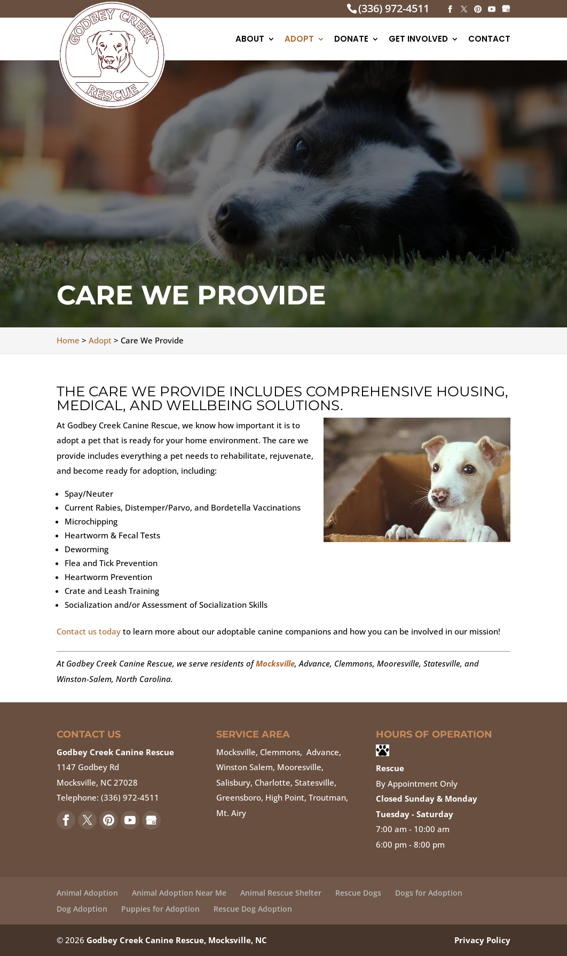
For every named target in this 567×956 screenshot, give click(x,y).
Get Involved (418, 39)
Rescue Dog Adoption (253, 909)
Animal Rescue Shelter (280, 893)
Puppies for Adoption (160, 909)
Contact (489, 39)
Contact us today (89, 631)
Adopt (299, 39)
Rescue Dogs (358, 893)
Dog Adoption (82, 909)
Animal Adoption (87, 893)
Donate (351, 39)
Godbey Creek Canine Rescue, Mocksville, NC (176, 940)
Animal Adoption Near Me (179, 893)
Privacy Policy (482, 940)
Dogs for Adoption (428, 893)
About (249, 39)
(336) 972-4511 (393, 8)
